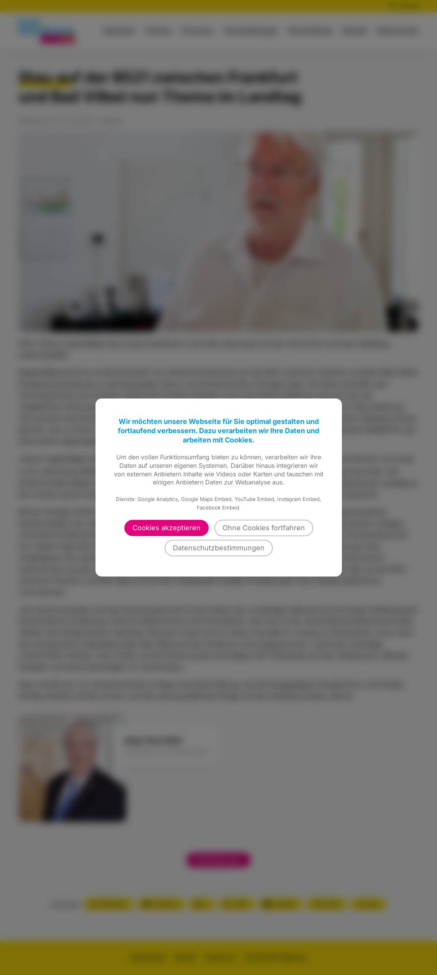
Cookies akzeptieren (166, 528)
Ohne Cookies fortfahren (264, 528)
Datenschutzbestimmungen (219, 548)
